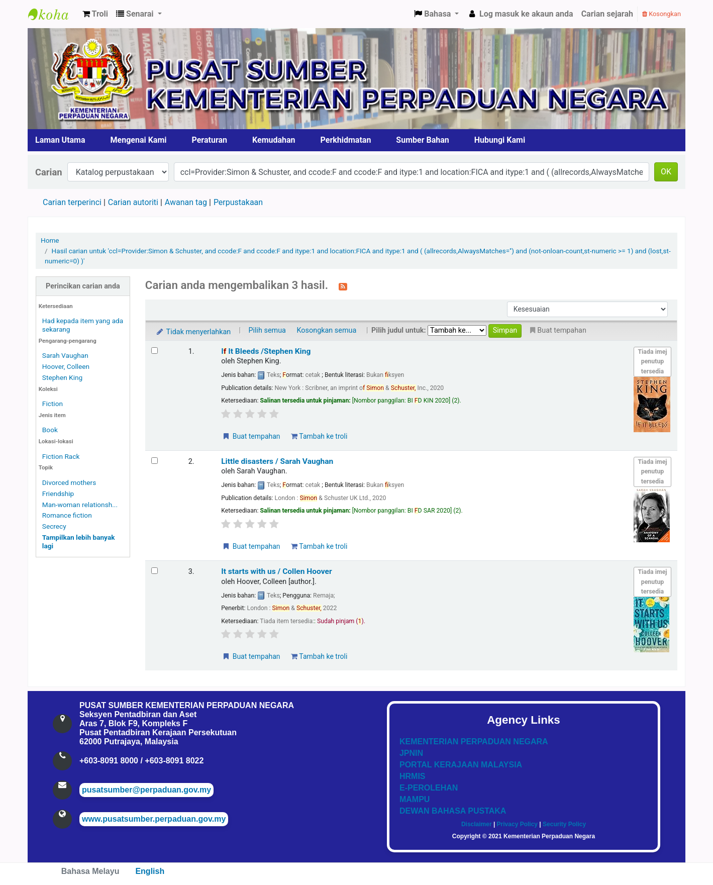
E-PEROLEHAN (428, 787)
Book (50, 430)
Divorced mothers (69, 482)
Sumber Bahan (422, 140)
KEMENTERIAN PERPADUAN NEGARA (473, 741)
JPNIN (411, 753)
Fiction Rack (61, 456)
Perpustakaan (238, 202)
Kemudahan (273, 140)
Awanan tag (186, 202)
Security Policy (564, 824)
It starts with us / (276, 571)
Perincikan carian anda (83, 286)
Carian (48, 172)
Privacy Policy (517, 824)
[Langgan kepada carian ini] (343, 286)
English (149, 871)
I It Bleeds (266, 351)
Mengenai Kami (139, 140)
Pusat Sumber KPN (53, 14)
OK (666, 171)
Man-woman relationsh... (80, 505)
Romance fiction (67, 515)
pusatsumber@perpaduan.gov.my (146, 789)
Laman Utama (60, 140)
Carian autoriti (133, 202)
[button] (95, 14)
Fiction (52, 404)
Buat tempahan (251, 436)
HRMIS (412, 776)
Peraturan (210, 140)
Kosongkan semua (327, 330)
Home (50, 240)
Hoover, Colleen (65, 366)
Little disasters (277, 461)
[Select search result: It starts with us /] (154, 570)
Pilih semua (267, 330)
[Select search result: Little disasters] (154, 460)
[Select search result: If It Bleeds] (154, 350)
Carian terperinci (72, 202)
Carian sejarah (607, 14)
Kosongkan (661, 14)
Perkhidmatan (346, 140)
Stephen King (62, 377)
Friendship (58, 493)
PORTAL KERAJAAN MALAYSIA (460, 764)
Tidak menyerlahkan (193, 332)
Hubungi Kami (499, 140)
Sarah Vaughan (65, 355)
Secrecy (54, 526)
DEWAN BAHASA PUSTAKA (452, 811)
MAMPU (414, 799)
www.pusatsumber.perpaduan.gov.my (154, 819)
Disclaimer (476, 824)
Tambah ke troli (319, 436)
